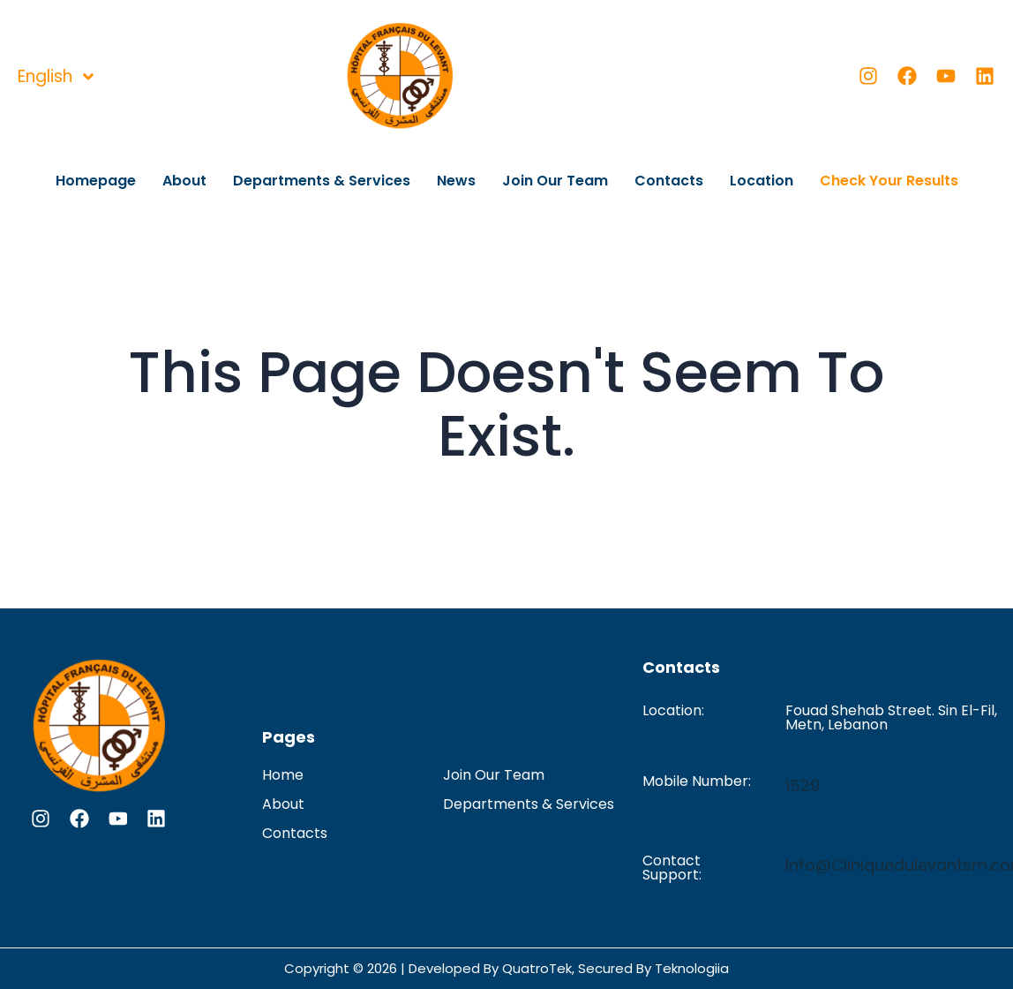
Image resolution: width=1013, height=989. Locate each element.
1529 (802, 785)
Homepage (96, 180)
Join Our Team (555, 180)
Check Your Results (889, 180)
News (456, 180)
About (184, 180)
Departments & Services (321, 180)
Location (761, 180)
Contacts (668, 180)
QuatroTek (537, 968)
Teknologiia (692, 968)
